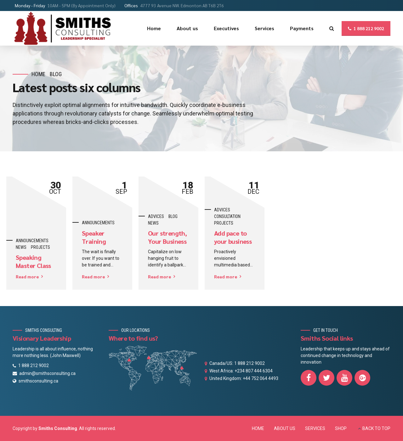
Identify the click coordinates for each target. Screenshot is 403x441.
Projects (40, 247)
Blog (56, 74)
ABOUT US (284, 428)
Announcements (32, 240)
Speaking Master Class (33, 261)
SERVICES (315, 428)
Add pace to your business (233, 237)
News (21, 247)
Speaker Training (94, 237)
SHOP (341, 428)
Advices (156, 216)
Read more (27, 276)
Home (38, 74)
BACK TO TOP (376, 428)
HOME (258, 428)
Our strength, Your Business (167, 237)
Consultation (227, 216)
